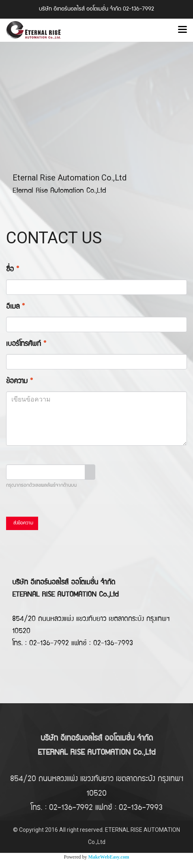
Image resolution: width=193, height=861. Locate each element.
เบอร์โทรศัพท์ (26, 344)
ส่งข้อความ (22, 523)
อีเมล (15, 307)
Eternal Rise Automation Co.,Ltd (70, 178)
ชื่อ (12, 270)
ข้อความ (19, 382)
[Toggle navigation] (182, 30)
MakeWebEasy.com (108, 857)
